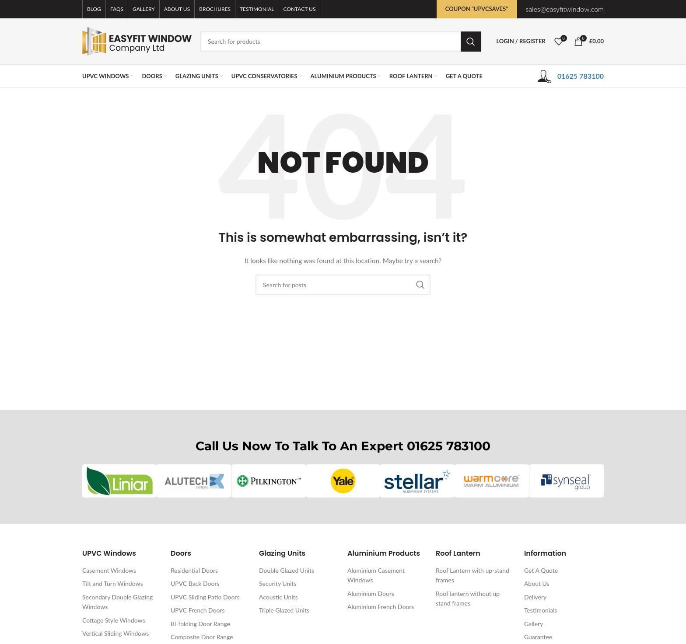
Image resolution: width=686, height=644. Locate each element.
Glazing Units (282, 553)
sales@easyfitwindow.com (565, 9)
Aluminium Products (383, 553)
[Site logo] (137, 40)
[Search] (340, 41)
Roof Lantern (458, 553)
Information (545, 553)
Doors (181, 553)
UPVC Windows (109, 553)
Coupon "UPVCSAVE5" (476, 8)
